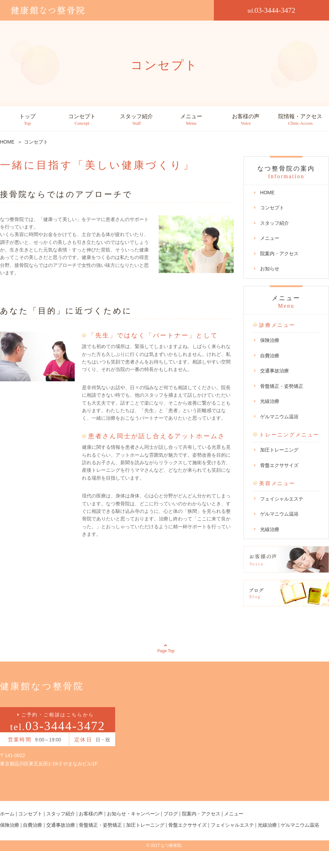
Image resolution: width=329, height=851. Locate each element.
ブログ (170, 813)
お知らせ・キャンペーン (133, 813)
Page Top (166, 651)
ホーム (7, 813)
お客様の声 (245, 119)
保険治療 (269, 340)
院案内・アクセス (279, 253)
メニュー (191, 119)
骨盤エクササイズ (279, 465)
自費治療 (269, 355)
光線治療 (269, 401)
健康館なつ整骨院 (42, 686)
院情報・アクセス (300, 119)
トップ (27, 119)
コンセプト (82, 119)
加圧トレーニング (279, 450)
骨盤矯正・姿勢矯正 (281, 386)
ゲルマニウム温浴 (279, 416)
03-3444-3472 (271, 10)
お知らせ (269, 268)
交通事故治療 (274, 370)
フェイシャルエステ (281, 499)
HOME (267, 192)
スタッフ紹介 (136, 119)
